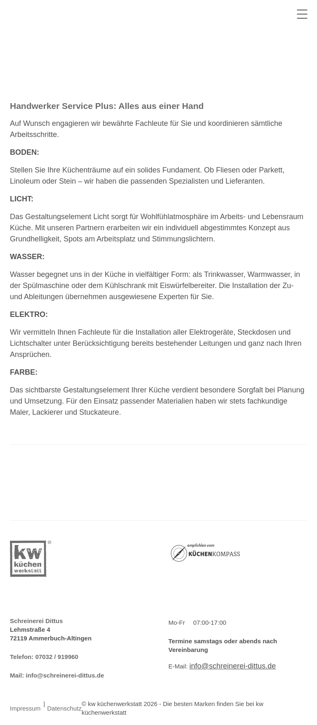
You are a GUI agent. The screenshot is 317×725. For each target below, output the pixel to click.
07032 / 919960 (56, 656)
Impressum (25, 708)
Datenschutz (64, 708)
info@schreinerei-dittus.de (65, 675)
